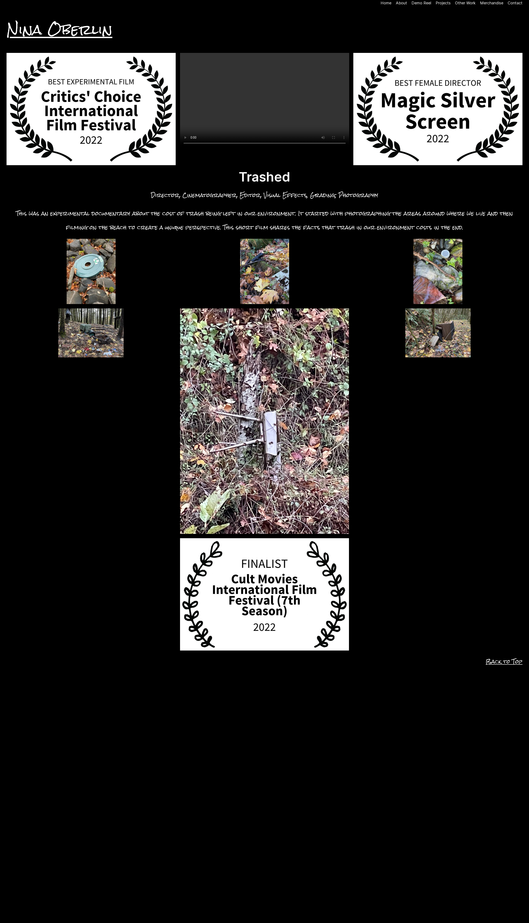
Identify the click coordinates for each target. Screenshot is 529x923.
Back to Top (504, 661)
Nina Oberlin (59, 29)
